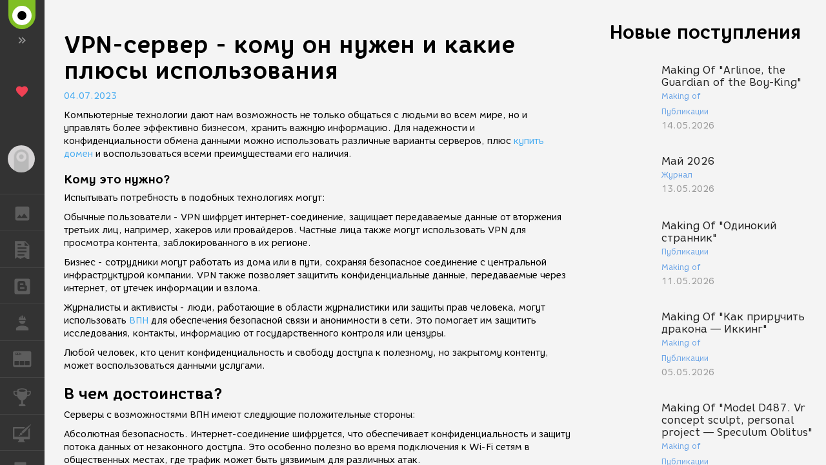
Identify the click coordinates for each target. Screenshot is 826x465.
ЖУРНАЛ (29, 358)
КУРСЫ (29, 431)
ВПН (138, 320)
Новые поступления (705, 32)
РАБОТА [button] (29, 322)
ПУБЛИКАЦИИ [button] (29, 249)
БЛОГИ (29, 285)
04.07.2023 (90, 95)
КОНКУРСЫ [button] (29, 396)
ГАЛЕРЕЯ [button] (29, 212)
